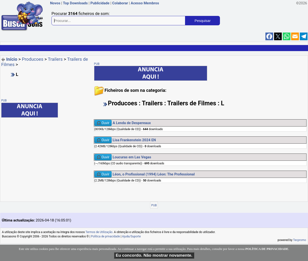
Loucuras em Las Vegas (132, 157)
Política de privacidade (105, 236)
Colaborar (120, 3)
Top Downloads (75, 3)
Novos (55, 3)
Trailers (55, 59)
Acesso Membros (145, 3)
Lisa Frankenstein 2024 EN (134, 140)
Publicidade (99, 3)
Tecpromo (299, 240)
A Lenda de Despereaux (132, 123)
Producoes (32, 59)
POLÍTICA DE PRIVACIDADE (267, 249)
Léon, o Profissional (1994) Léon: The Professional (154, 174)
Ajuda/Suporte (131, 236)
